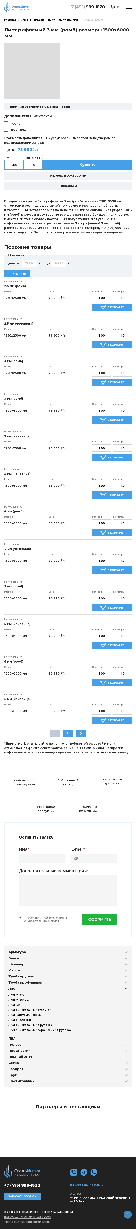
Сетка (13, 1063)
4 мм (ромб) (14, 511)
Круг (12, 1075)
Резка (15, 123)
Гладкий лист (20, 1057)
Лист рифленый (70, 20)
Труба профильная (25, 982)
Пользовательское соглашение (27, 1222)
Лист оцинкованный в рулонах (30, 1025)
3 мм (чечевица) (17, 436)
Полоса (15, 1044)
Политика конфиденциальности (27, 1217)
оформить (99, 920)
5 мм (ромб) (13, 586)
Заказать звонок (22, 1196)
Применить (17, 273)
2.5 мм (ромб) (15, 286)
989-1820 (87, 7)
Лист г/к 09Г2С (18, 999)
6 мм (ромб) (13, 661)
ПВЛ (12, 1038)
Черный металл (32, 20)
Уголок (14, 970)
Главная (10, 20)
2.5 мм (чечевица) (18, 323)
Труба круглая (21, 976)
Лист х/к (14, 1004)
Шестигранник (21, 1081)
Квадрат (16, 1069)
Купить (87, 164)
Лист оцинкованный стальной (29, 1009)
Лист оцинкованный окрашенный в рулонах (39, 1030)
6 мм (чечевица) (17, 699)
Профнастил (19, 1051)
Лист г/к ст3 (16, 994)
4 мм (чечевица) (17, 549)
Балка (13, 958)
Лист (51, 20)
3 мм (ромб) (13, 361)
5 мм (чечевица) (17, 624)
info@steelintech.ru (87, 1184)
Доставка (19, 130)
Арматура (17, 952)
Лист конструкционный (25, 1014)
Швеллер (16, 964)
